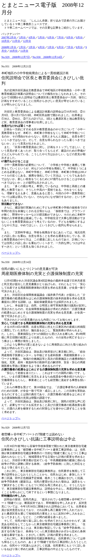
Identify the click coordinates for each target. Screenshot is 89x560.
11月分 (16, 41)
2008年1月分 (8, 47)
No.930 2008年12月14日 (47, 57)
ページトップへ (10, 252)
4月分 (31, 37)
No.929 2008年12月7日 (15, 57)
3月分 (22, 37)
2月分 (22, 47)
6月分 (50, 37)
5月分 (41, 37)
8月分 (69, 37)
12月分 (27, 41)
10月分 (5, 41)
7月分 (60, 37)
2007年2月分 (8, 37)
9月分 (79, 37)
